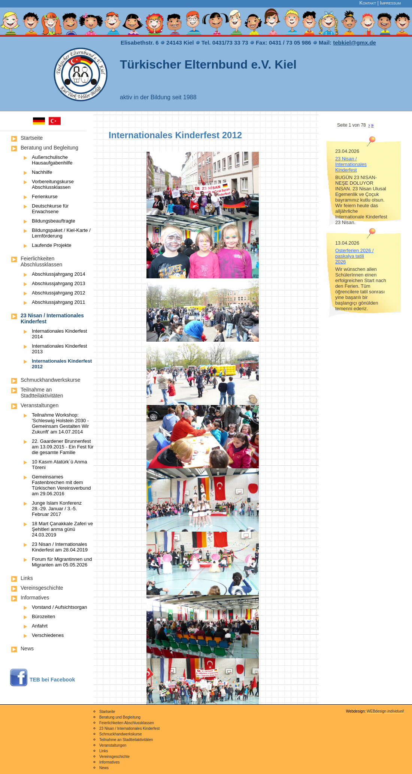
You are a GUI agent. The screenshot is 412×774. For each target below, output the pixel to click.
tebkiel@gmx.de (354, 42)
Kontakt (368, 3)
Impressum (390, 3)
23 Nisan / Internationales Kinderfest (351, 164)
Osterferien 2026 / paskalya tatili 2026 (354, 256)
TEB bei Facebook (52, 680)
